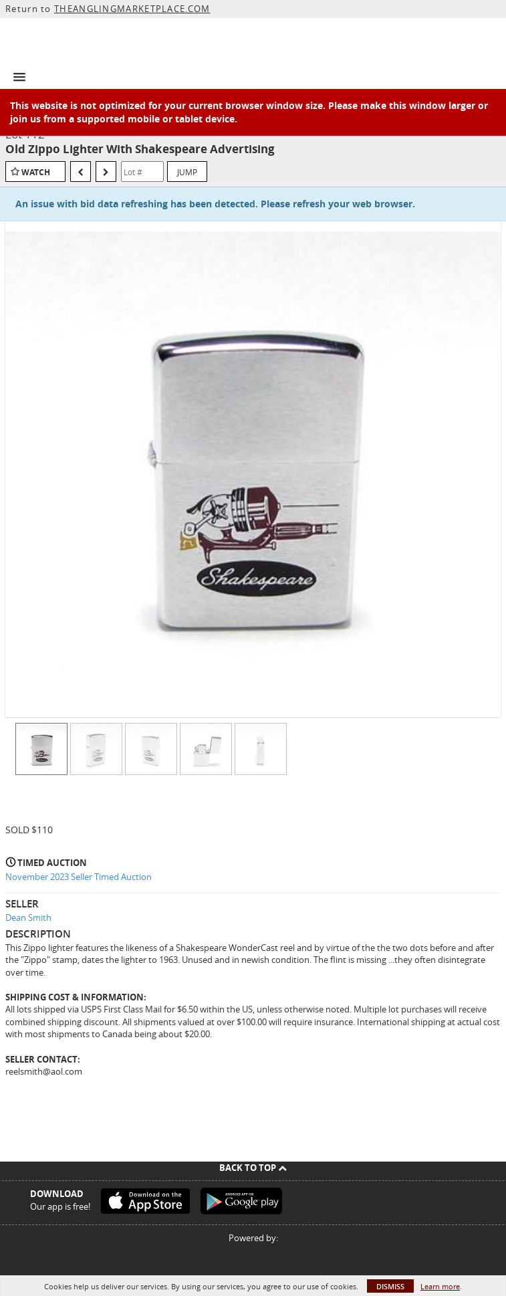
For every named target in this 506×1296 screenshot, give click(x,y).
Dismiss (390, 1286)
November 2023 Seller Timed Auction (78, 877)
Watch (35, 172)
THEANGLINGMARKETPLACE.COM (132, 9)
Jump (187, 172)
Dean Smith (28, 917)
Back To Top (253, 1168)
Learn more (440, 1286)
